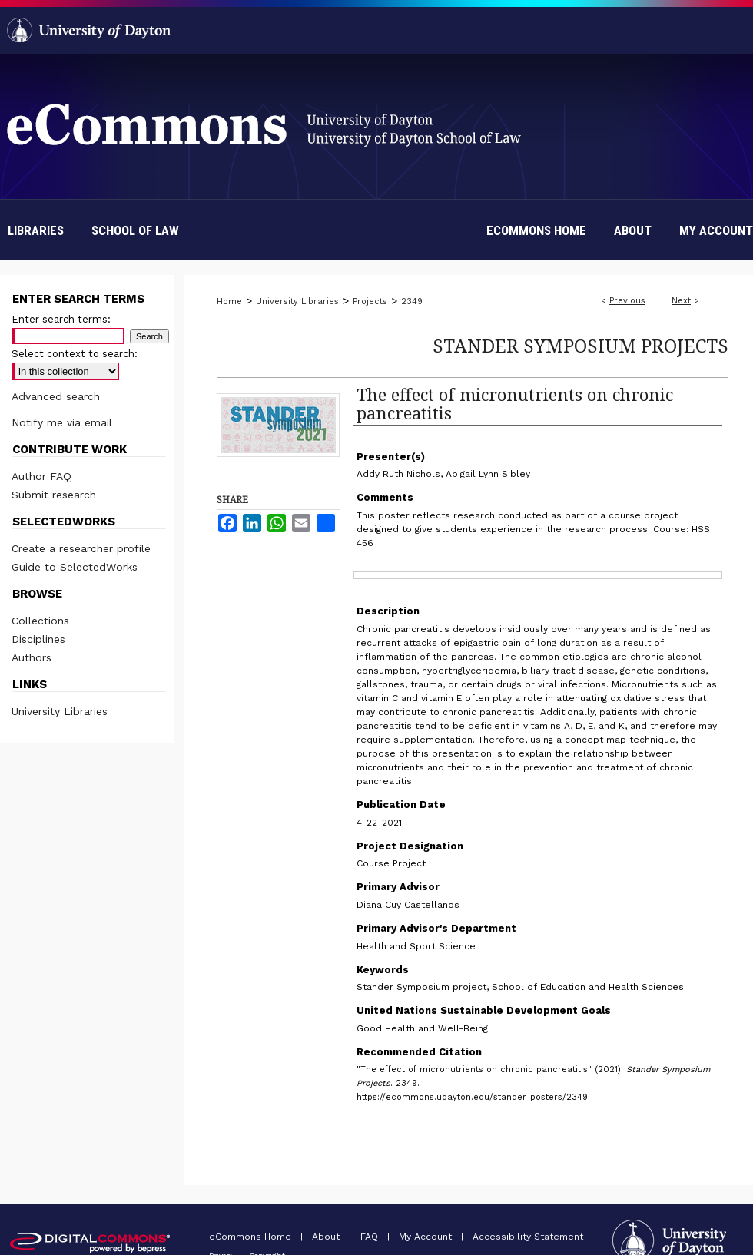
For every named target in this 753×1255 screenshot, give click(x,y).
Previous (627, 301)
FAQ (370, 1236)
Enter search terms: (61, 319)
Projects (370, 301)
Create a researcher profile (81, 548)
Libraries (36, 230)
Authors (31, 657)
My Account (427, 1236)
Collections (40, 620)
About (327, 1236)
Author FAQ (41, 476)
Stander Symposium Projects (580, 345)
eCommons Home (251, 1236)
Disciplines (38, 639)
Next (681, 301)
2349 (412, 301)
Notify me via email (62, 422)
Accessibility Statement (528, 1236)
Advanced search (56, 396)
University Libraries (297, 301)
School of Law (135, 230)
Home (229, 301)
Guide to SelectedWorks (75, 567)
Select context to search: (75, 353)
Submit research (54, 494)
